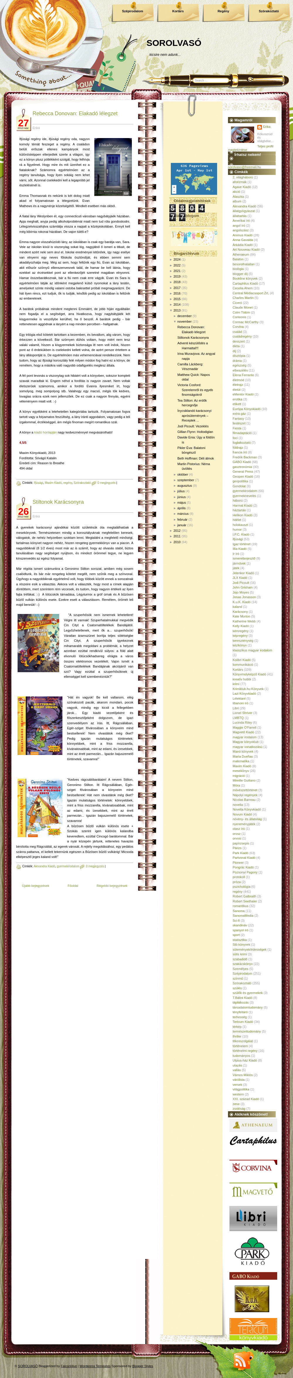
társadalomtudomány (248, 1007)
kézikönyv (240, 645)
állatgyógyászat (244, 211)
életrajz (238, 384)
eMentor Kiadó (243, 394)
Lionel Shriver (242, 713)
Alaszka (238, 196)
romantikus (240, 906)
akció (236, 191)
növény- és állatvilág (247, 819)
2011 (176, 536)
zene (236, 1104)
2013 (176, 310)
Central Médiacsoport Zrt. (251, 293)
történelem (240, 1046)
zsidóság (239, 1108)
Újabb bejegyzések (35, 885)
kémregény (240, 631)
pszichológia (242, 886)
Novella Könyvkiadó (247, 809)
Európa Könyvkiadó (246, 409)
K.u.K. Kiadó (242, 602)
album (237, 201)
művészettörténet (245, 790)
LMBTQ (238, 718)
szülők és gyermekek (248, 993)
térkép (237, 1026)
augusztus (184, 485)
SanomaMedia (243, 915)
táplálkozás (241, 1002)
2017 (176, 288)
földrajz (238, 447)
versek (237, 1084)
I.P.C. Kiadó (241, 534)
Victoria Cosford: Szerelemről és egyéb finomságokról (195, 389)
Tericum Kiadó (243, 1021)
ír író (236, 553)
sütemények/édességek (250, 949)
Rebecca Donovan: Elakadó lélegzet (75, 113)
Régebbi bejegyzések (112, 885)
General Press (243, 471)
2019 (176, 276)
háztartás (239, 510)
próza (237, 882)
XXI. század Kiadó (246, 1099)
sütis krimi (240, 954)
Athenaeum (241, 254)
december (184, 316)
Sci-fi (236, 920)
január (181, 525)
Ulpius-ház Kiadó (245, 1060)
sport (236, 935)
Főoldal (73, 885)
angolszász (241, 230)
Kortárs (178, 11)
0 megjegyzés (107, 482)
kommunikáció (243, 664)
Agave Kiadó (242, 187)
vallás (237, 1070)
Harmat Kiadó (242, 505)
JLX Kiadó (240, 577)
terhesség (240, 1017)
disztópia (239, 355)
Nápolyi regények (245, 795)
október (182, 474)
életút (237, 389)
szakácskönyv (243, 964)
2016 (176, 293)
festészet (239, 423)
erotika (237, 399)
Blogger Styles (142, 1366)
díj (234, 351)
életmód (238, 380)
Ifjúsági (38, 482)
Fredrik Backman (245, 457)
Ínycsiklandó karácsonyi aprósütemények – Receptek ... (194, 415)
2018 (176, 282)
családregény (242, 336)
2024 (176, 259)
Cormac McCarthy (246, 322)
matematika (241, 761)
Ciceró (237, 302)
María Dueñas (243, 756)
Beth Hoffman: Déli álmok (195, 458)
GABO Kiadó (242, 462)
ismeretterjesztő (244, 558)
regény (67, 482)
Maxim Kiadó (53, 482)
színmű (238, 978)
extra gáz (239, 413)
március (183, 513)
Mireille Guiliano (244, 780)
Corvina (238, 326)
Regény (223, 11)
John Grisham (243, 587)
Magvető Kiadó (243, 732)
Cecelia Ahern (243, 288)
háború (238, 500)
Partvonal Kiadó (244, 857)
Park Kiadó (240, 853)
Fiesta (237, 428)
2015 (176, 299)
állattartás (240, 216)
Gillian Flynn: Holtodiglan (195, 431)
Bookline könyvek (245, 278)
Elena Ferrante (243, 375)
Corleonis (239, 317)
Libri (236, 708)
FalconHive (69, 1366)
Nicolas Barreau (244, 799)
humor (237, 529)
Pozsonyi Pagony (245, 872)
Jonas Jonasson (244, 597)
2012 (176, 530)
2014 (176, 304)
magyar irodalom (245, 737)
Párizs (237, 848)
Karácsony (240, 611)
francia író (240, 452)
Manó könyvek (243, 751)
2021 (176, 271)
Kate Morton (241, 616)
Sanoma (239, 911)
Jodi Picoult (241, 582)
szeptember (185, 480)
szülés (237, 988)
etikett (237, 404)
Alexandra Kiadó (44, 866)
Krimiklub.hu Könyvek (248, 689)
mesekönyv (241, 771)
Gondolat (239, 486)
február (182, 519)
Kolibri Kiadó (242, 660)
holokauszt (240, 525)
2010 (176, 542)
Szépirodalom (132, 11)
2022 (176, 265)
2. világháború (243, 177)
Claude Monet (243, 307)
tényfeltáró (240, 1012)
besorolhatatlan (244, 264)
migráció (239, 775)
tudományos (241, 1055)
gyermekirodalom (68, 866)
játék (236, 568)
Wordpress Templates (95, 1366)
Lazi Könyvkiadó (244, 693)
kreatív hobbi (242, 679)
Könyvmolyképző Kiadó (249, 674)
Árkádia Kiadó (243, 245)
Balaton (238, 259)
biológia (238, 269)
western (238, 1094)
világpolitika (241, 1089)
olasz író (239, 828)
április (181, 508)
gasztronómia (242, 467)
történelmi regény (245, 1050)
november (184, 321)
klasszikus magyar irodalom (252, 650)
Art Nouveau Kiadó (246, 249)
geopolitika (240, 481)
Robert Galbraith (244, 896)
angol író (239, 225)
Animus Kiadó (243, 235)
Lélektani (239, 698)
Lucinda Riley (242, 722)
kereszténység (243, 640)
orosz (237, 833)
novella (238, 804)
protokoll (239, 877)
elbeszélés (240, 370)
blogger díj (240, 274)
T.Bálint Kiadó (242, 997)
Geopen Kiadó (243, 476)
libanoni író (240, 703)
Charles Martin (243, 298)
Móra (236, 785)
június (181, 497)
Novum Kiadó (242, 814)
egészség (239, 365)
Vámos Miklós (243, 1075)
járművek (239, 563)
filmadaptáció (242, 433)
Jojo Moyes (241, 592)
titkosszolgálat (243, 1041)
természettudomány (247, 1031)
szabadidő (240, 959)
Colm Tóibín (241, 312)
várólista (239, 1079)
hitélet (237, 520)
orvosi (237, 838)
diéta (236, 346)
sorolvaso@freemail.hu (244, 167)
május (181, 502)
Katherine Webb (244, 621)
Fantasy (238, 418)
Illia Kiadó (240, 548)
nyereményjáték (244, 824)
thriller (237, 1036)
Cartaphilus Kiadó (245, 283)
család (237, 331)
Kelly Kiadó (241, 626)
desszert (239, 341)
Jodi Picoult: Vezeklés (192, 426)
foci (235, 438)
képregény (240, 635)
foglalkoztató (242, 442)
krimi (236, 684)
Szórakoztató (269, 11)
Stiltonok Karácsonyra (58, 502)
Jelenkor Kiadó (243, 573)
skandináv (240, 925)
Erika (266, 126)
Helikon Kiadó (243, 515)
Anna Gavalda (243, 240)
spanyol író (240, 930)
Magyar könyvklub (246, 742)
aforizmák (240, 182)
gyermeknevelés (244, 496)
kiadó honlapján (45, 432)
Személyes (240, 969)
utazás (237, 1065)
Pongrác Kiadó (243, 867)
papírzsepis (241, 843)
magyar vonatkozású (248, 747)
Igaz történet (242, 544)
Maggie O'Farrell (244, 727)
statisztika (240, 940)
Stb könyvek (241, 944)
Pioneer (238, 862)
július (181, 491)
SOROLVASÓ (173, 43)
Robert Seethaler (245, 901)
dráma (237, 360)
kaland (237, 606)
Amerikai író (241, 220)
